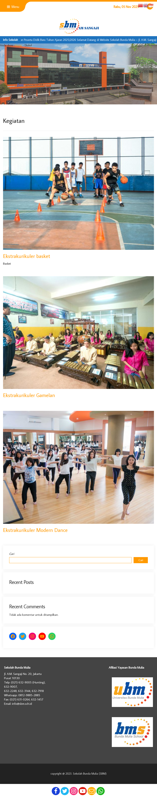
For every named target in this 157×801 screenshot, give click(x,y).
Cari (11, 554)
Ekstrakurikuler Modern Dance (35, 530)
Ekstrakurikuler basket (26, 256)
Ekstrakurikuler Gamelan (29, 395)
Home (18, 45)
